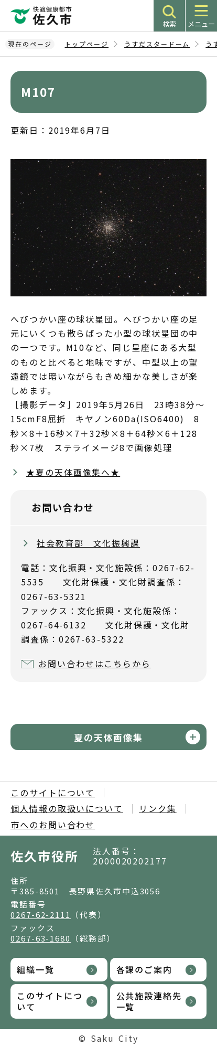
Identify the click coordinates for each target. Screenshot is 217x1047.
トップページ (87, 43)
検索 (169, 24)
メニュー (201, 24)
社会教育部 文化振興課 (88, 543)
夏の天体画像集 (108, 737)
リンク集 (158, 808)
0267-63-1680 (40, 938)
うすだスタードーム (157, 43)
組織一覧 (36, 969)
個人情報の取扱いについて (66, 808)
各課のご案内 (144, 969)
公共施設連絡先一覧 (149, 1001)
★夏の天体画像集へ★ (73, 472)
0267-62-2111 (40, 914)
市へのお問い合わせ (52, 824)
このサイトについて (52, 792)
